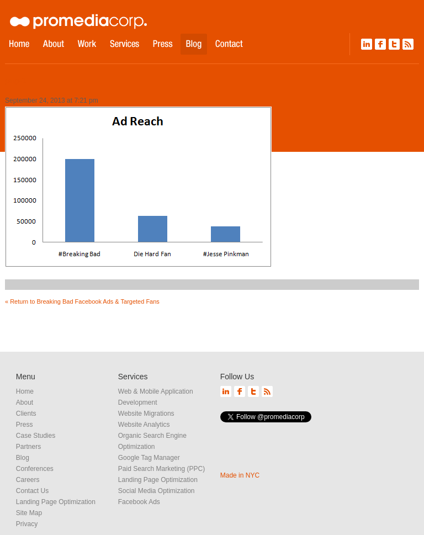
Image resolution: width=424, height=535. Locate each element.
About (24, 402)
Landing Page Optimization (56, 502)
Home (25, 391)
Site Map (29, 513)
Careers (28, 480)
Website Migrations (146, 413)
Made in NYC (239, 475)
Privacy (27, 524)
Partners (28, 447)
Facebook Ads (139, 502)
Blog (22, 458)
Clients (26, 413)
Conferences (35, 469)
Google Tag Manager (149, 458)
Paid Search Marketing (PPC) (161, 469)
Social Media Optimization (156, 491)
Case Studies (35, 435)
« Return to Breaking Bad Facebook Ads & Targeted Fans (82, 301)
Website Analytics (144, 424)
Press (24, 424)
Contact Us (32, 491)
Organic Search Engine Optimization (152, 441)
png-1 (15, 80)
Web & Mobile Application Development (155, 397)
